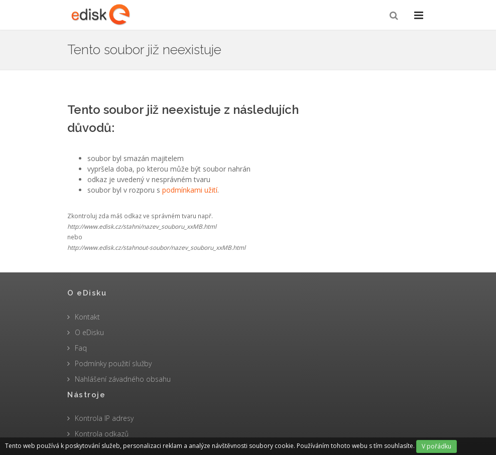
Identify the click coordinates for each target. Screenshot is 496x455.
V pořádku (436, 446)
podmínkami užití (189, 190)
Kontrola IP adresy (104, 418)
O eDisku (89, 332)
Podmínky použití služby (113, 363)
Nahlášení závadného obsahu (123, 379)
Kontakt (87, 317)
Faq (81, 348)
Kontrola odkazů (102, 433)
